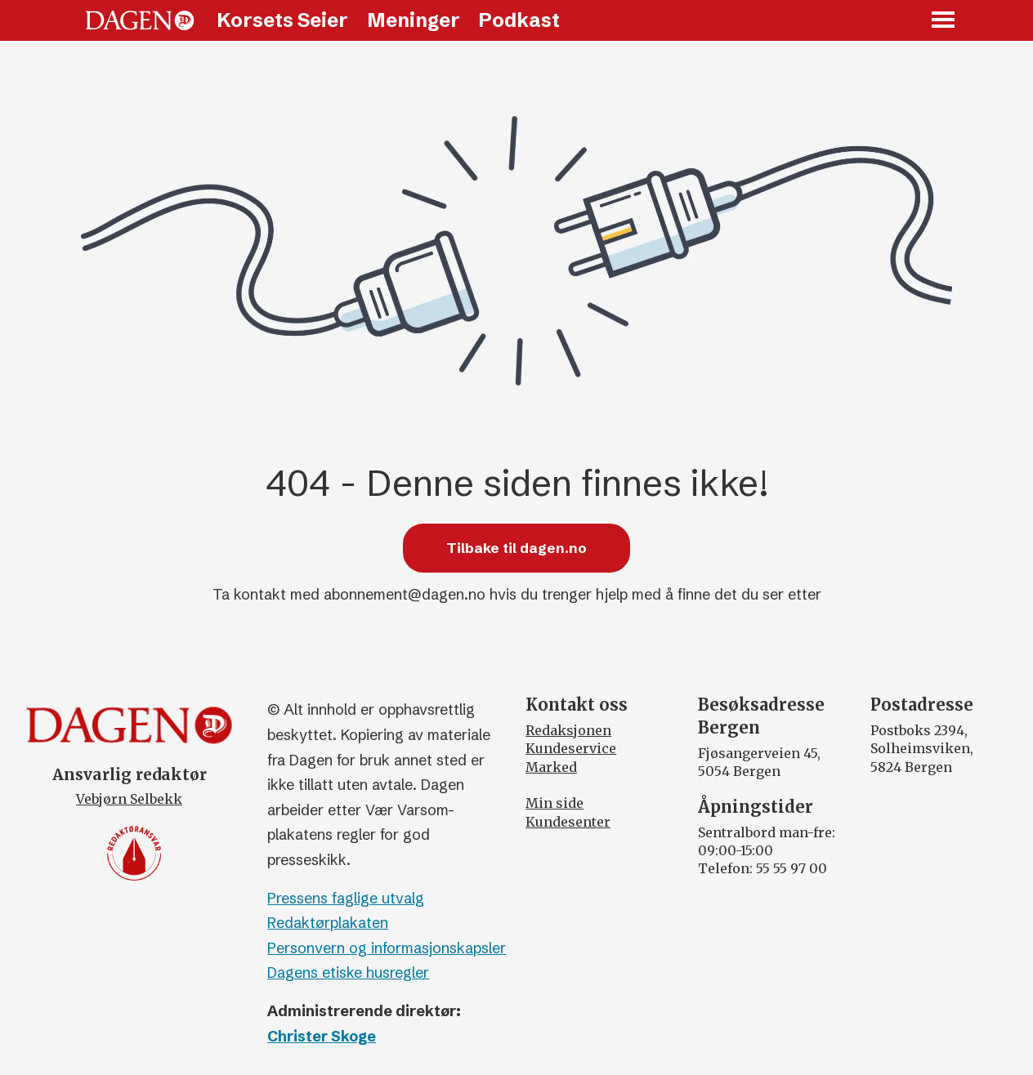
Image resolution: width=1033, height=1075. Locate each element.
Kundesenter (567, 822)
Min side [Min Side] (554, 803)
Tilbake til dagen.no (516, 547)
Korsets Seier (282, 20)
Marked (551, 767)
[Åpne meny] (944, 20)
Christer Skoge (321, 1036)
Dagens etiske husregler (348, 972)
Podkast (519, 20)
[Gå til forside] (140, 20)
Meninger (413, 20)
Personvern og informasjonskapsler (386, 948)
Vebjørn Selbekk (129, 799)
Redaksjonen (568, 730)
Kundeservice (570, 748)
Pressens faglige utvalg (345, 898)
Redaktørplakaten (327, 922)
